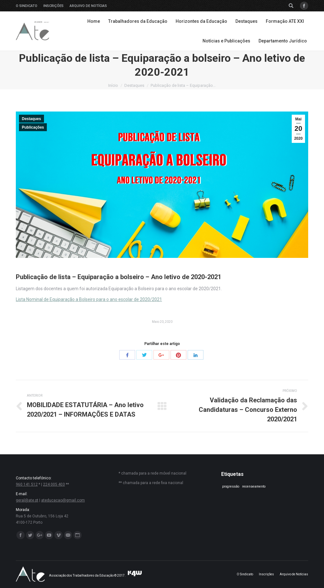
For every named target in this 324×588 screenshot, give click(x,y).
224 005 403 (54, 484)
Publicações (33, 127)
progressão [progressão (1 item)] (230, 486)
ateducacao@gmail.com (63, 500)
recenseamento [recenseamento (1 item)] (253, 486)
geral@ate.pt (27, 500)
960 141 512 (27, 484)
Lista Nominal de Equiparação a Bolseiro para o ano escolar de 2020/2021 (89, 299)
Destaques (134, 85)
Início (113, 85)
